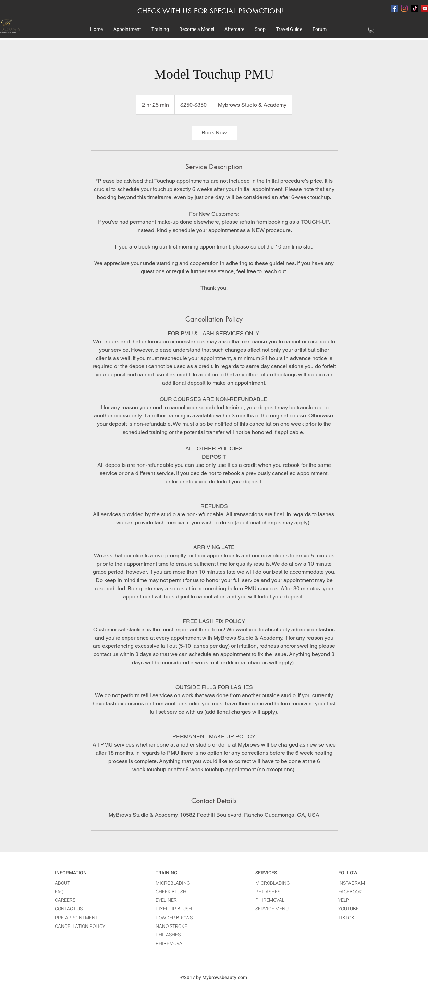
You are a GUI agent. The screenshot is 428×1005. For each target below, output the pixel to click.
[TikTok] (414, 8)
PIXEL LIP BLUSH (174, 908)
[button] (127, 29)
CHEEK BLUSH (171, 891)
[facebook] (394, 8)
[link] (214, 133)
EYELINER (166, 900)
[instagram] (404, 8)
